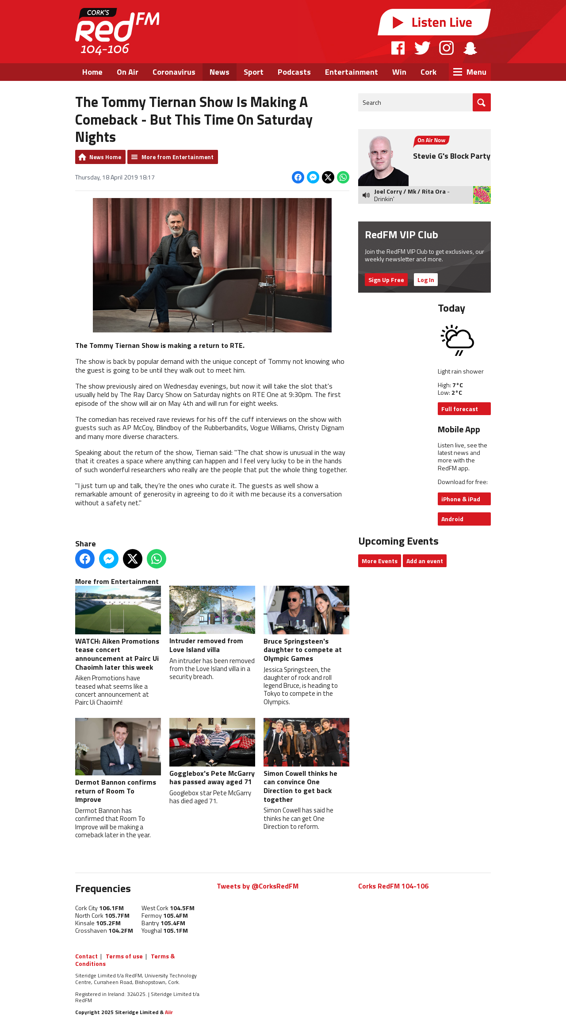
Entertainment (351, 72)
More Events (380, 560)
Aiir (169, 1012)
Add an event (424, 560)
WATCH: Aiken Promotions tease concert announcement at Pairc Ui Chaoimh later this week (118, 629)
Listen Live (434, 22)
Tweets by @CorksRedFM (257, 886)
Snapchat (470, 48)
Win (399, 72)
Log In (425, 279)
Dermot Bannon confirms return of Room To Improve (118, 761)
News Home (105, 157)
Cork (428, 72)
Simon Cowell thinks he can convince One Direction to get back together (306, 761)
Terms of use (124, 956)
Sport (254, 72)
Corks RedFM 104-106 (393, 886)
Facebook (398, 48)
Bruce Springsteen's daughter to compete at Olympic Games (306, 625)
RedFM (117, 31)
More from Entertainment (178, 157)
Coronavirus (174, 72)
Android (452, 518)
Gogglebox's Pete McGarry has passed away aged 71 (212, 752)
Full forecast (459, 408)
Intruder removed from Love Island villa (212, 620)
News (219, 72)
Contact (86, 956)
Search (372, 102)
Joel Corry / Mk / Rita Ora (410, 191)
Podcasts (294, 72)
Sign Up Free (386, 279)
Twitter (422, 48)
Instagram (446, 48)
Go (482, 102)
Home (92, 72)
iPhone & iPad (460, 499)
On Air (127, 72)
